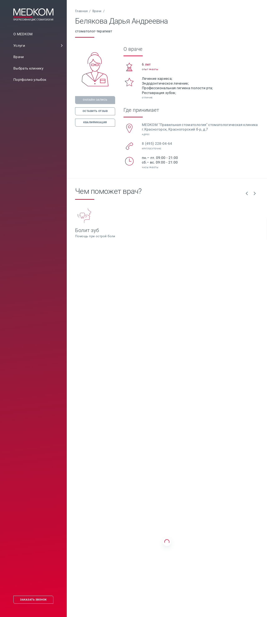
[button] (61, 45)
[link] (33, 46)
